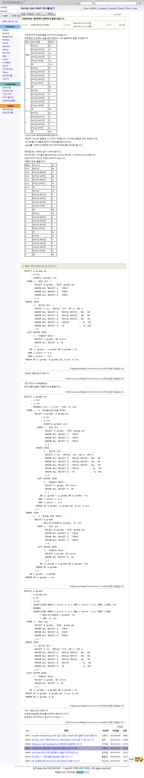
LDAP (5, 66)
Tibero (5, 72)
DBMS (5, 30)
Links (134, 8)
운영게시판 (7, 109)
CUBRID (6, 62)
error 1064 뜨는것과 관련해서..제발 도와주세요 (53, 752)
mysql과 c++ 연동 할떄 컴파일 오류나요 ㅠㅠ (52, 756)
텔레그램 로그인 (10, 21)
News (86, 8)
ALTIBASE (7, 69)
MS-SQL (6, 53)
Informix (6, 46)
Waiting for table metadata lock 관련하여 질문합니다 (55, 744)
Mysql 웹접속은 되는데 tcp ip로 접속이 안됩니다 (54, 761)
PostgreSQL (7, 36)
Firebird (5, 40)
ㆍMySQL (5, 33)
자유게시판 (7, 91)
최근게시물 (7, 112)
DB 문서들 (7, 75)
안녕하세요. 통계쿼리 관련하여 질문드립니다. (53, 748)
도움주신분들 (8, 100)
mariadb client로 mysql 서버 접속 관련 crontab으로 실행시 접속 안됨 (63, 735)
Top (120, 726)
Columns (102, 8)
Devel (121, 8)
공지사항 (6, 87)
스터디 (5, 79)
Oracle (5, 43)
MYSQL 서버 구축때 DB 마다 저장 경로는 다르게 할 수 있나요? (61, 740)
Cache (5, 59)
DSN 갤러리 (8, 97)
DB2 (4, 56)
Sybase (5, 49)
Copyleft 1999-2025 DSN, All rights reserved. (87, 768)
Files (128, 8)
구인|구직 (6, 94)
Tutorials (112, 8)
